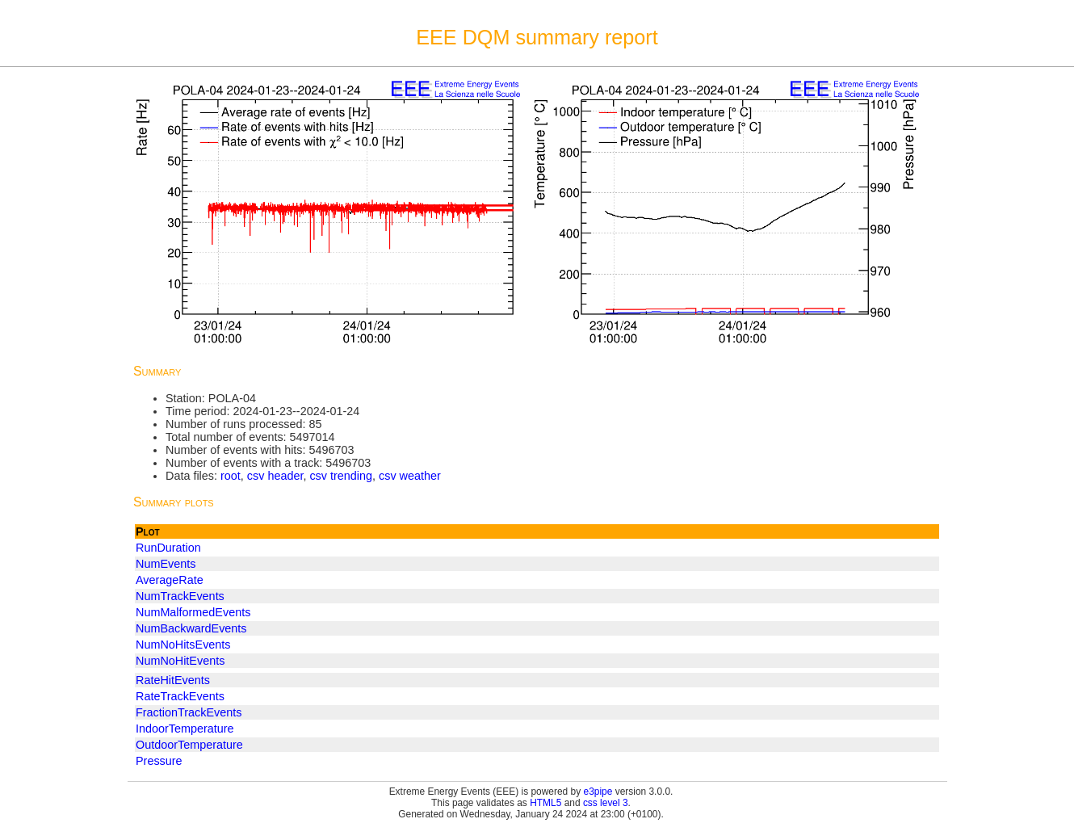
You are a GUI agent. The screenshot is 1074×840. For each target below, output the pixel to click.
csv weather (410, 475)
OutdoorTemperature (189, 744)
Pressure (159, 760)
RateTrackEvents (180, 696)
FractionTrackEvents (188, 712)
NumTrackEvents (180, 596)
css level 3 (605, 802)
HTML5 (545, 802)
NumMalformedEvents (193, 612)
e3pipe (598, 791)
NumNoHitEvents (180, 660)
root (230, 475)
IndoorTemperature (185, 728)
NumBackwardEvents (191, 628)
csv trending (340, 475)
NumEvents (165, 563)
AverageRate (169, 579)
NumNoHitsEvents (183, 644)
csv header (275, 475)
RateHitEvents (173, 680)
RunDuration (168, 547)
